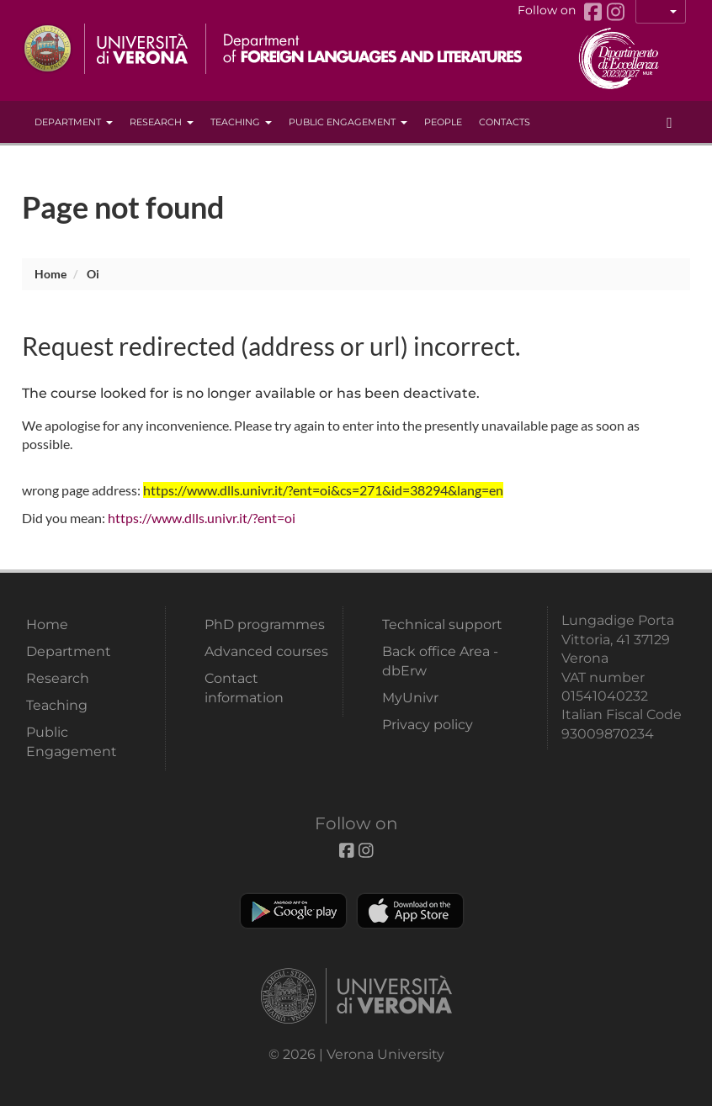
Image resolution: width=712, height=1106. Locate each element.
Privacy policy (427, 725)
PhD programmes (265, 624)
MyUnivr (410, 698)
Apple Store (410, 911)
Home (50, 274)
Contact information (244, 687)
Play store (293, 911)
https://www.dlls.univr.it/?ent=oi (201, 518)
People (443, 122)
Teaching (241, 122)
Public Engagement (348, 122)
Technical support (442, 624)
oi (93, 274)
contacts (504, 122)
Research (162, 122)
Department (74, 122)
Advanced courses (266, 651)
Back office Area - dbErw (440, 660)
